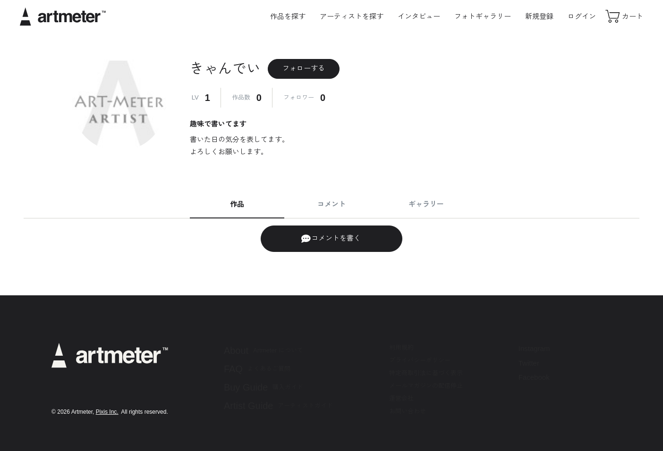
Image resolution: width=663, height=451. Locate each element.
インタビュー (419, 16)
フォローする (303, 68)
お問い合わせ (407, 411)
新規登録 (539, 16)
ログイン (582, 16)
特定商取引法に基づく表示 (426, 372)
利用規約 (401, 347)
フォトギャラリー (482, 16)
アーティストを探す (351, 16)
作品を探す (288, 16)
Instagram (534, 348)
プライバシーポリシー (419, 360)
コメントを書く (331, 238)
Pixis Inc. (107, 412)
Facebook (534, 377)
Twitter (528, 363)
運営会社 (401, 398)
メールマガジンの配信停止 (426, 385)
